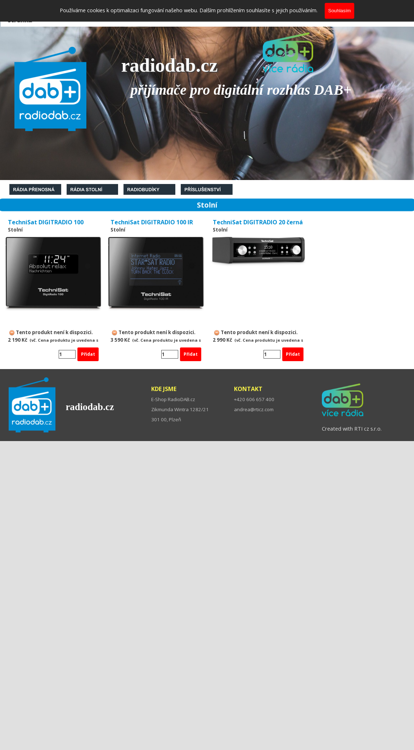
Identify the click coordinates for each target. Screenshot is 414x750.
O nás (119, 15)
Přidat (88, 354)
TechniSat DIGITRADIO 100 (46, 222)
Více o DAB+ (366, 15)
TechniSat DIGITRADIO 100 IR (152, 222)
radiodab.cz (90, 406)
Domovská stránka (24, 15)
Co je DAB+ (76, 15)
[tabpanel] (371, 15)
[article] (53, 289)
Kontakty (176, 15)
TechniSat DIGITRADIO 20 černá (258, 222)
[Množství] (67, 354)
